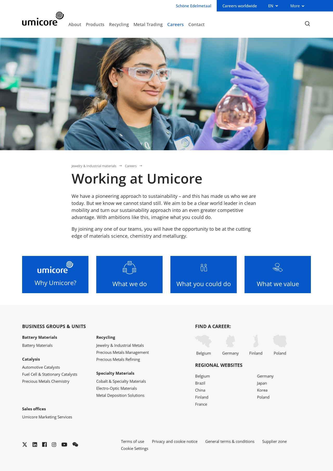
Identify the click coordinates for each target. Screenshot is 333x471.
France (201, 404)
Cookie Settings (134, 448)
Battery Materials (37, 345)
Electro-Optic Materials (116, 388)
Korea (262, 390)
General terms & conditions (229, 441)
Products (95, 24)
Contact (196, 24)
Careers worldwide (239, 5)
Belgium (203, 345)
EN (270, 5)
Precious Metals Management (122, 352)
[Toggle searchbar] (307, 23)
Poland (280, 345)
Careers (175, 24)
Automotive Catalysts (41, 367)
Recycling (119, 24)
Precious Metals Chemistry (45, 381)
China (200, 390)
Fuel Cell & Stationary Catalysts (49, 374)
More (295, 5)
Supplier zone (274, 441)
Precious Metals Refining (118, 359)
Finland (255, 345)
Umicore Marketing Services (47, 416)
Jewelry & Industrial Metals (120, 345)
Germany (230, 345)
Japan (262, 383)
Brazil (200, 383)
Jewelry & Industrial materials (94, 166)
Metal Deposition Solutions (120, 395)
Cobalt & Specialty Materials (121, 381)
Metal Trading (148, 24)
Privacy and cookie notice (174, 441)
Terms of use (132, 441)
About (74, 24)
